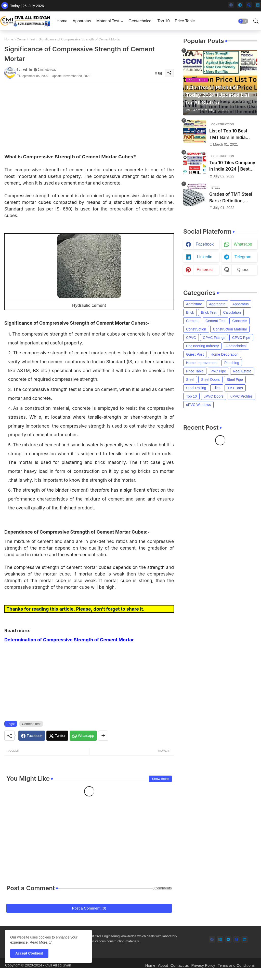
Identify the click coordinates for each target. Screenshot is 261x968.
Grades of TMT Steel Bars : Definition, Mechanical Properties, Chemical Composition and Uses (232, 198)
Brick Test (208, 312)
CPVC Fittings (214, 338)
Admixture (194, 304)
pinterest (205, 269)
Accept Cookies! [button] (29, 953)
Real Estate (242, 371)
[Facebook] (31, 736)
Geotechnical (140, 21)
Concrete (239, 321)
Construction (196, 329)
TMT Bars (235, 388)
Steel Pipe (235, 379)
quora (243, 269)
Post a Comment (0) (89, 908)
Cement (192, 321)
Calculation (232, 312)
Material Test (107, 21)
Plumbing (231, 363)
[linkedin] (258, 5)
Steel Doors (210, 379)
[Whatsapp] (83, 736)
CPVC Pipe (241, 338)
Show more (160, 779)
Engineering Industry (202, 346)
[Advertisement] (89, 117)
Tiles (216, 388)
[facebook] (231, 5)
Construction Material (230, 329)
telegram (242, 257)
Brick (190, 312)
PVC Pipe (218, 371)
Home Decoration (224, 354)
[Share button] (103, 736)
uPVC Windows (198, 405)
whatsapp (243, 244)
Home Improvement (201, 363)
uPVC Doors (214, 396)
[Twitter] (57, 736)
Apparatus (82, 21)
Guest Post (195, 354)
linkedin (204, 257)
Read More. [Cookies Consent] (39, 942)
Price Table (185, 21)
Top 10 (163, 21)
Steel (190, 379)
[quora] (249, 5)
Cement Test (26, 39)
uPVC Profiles (241, 396)
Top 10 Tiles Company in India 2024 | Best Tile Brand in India (232, 166)
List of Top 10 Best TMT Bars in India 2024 (228, 134)
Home (62, 21)
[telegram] (240, 5)
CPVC (191, 338)
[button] (243, 21)
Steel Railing (196, 388)
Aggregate (217, 304)
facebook (205, 244)
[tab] (62, 21)
